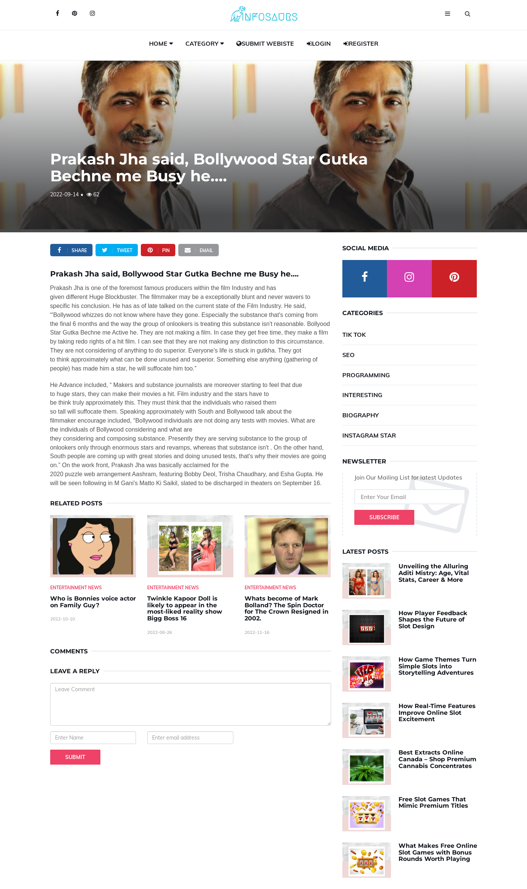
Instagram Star (369, 435)
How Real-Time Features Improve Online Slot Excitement (437, 712)
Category (201, 43)
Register (360, 43)
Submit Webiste (265, 43)
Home (158, 43)
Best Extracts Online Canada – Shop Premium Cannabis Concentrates (437, 759)
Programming (366, 375)
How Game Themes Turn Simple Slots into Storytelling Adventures (437, 666)
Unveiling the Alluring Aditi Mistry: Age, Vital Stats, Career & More (434, 573)
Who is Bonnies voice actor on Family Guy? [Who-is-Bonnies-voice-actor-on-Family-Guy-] (93, 602)
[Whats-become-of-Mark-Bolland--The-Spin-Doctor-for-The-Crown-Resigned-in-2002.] (288, 546)
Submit (75, 757)
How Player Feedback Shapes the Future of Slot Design (433, 620)
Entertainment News (76, 587)
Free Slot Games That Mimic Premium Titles (433, 803)
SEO (348, 355)
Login (319, 43)
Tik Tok (354, 334)
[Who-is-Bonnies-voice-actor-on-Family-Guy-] (93, 546)
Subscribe (384, 517)
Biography (360, 415)
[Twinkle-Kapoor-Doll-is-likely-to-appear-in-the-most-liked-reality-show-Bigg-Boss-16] (190, 546)
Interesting (362, 395)
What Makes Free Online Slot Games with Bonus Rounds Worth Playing (438, 852)
